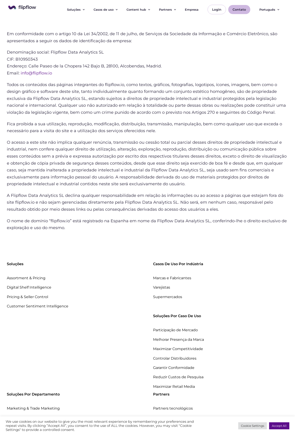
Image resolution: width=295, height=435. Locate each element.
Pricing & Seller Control (27, 297)
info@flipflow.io (36, 73)
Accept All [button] (279, 426)
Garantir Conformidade (173, 368)
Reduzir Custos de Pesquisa (178, 377)
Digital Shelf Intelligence (29, 287)
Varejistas (161, 287)
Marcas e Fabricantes (172, 278)
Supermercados (167, 297)
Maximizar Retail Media (174, 386)
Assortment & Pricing (26, 278)
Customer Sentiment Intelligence (37, 306)
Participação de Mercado (175, 330)
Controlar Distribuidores (174, 358)
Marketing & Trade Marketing (33, 408)
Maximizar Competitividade (178, 349)
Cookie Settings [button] (252, 426)
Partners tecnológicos (173, 408)
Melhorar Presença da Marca (178, 339)
